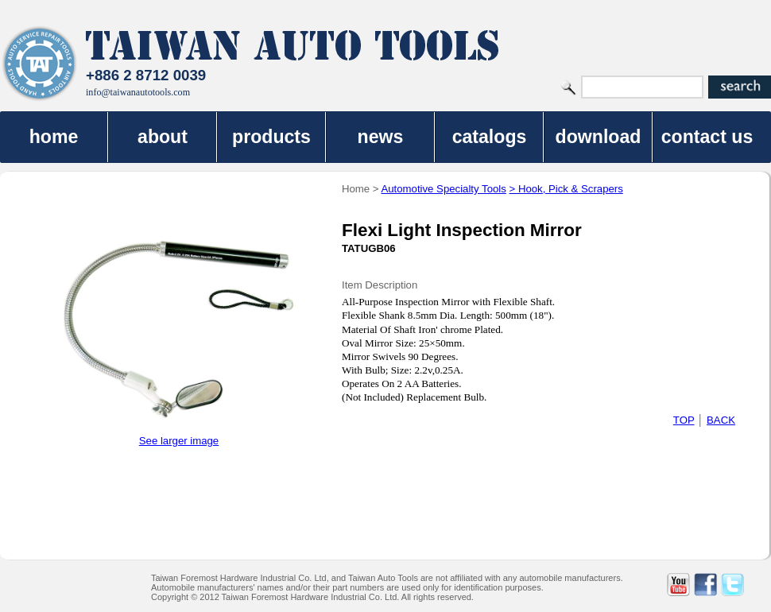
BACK (721, 420)
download (598, 136)
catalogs (489, 136)
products (271, 136)
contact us (707, 136)
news (381, 136)
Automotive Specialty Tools (443, 189)
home (54, 136)
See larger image (179, 441)
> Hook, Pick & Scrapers (566, 189)
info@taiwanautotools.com (138, 92)
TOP (684, 420)
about (163, 136)
